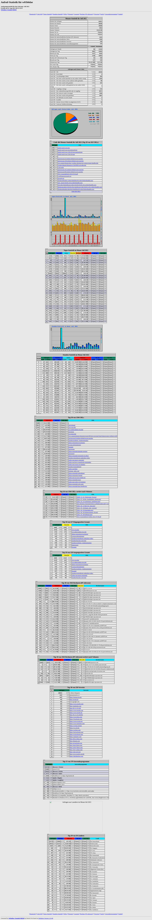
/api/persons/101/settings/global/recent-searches (71, 169)
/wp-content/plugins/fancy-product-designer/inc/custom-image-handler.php (78, 163)
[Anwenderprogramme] (111, 14)
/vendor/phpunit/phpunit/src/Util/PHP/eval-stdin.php (72, 165)
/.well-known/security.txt (64, 176)
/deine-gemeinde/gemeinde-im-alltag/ (79, 456)
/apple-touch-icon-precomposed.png (67, 150)
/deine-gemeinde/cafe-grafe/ (76, 484)
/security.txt (61, 178)
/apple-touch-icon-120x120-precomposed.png (70, 152)
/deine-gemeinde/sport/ (75, 480)
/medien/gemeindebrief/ (75, 466)
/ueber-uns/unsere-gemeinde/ (76, 460)
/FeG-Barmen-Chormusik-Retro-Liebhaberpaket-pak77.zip (93, 503)
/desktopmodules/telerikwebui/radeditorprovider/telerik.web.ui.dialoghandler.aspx (80, 187)
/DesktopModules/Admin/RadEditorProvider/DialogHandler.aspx (75, 180)
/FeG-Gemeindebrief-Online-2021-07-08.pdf (89, 517)
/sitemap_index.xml (74, 471)
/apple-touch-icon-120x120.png (66, 154)
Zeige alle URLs (76, 191)
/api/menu (71, 432)
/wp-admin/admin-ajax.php (76, 429)
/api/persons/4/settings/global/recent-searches (81, 438)
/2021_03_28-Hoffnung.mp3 (84, 514)
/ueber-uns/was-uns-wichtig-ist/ (77, 477)
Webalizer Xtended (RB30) (9, 10)
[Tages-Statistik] (47, 14)
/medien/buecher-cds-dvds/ (79, 540)
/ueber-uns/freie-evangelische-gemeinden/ (80, 462)
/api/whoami (72, 425)
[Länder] (120, 14)
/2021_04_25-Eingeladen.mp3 (85, 510)
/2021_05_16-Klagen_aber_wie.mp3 (87, 508)
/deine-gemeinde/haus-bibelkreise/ (78, 486)
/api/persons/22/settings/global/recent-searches (70, 158)
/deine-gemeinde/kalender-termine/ (78, 451)
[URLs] (65, 14)
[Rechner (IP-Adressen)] (86, 14)
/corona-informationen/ (75, 445)
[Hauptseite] (32, 14)
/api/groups (72, 449)
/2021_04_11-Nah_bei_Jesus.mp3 (86, 506)
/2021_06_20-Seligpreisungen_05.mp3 (87, 512)
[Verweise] (97, 14)
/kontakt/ (71, 447)
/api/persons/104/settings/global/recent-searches (71, 161)
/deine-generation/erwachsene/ (77, 442)
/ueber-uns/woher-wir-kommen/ (77, 482)
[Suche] (102, 14)
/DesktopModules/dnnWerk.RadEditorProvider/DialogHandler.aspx (76, 189)
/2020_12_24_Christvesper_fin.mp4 (86, 497)
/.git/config (61, 167)
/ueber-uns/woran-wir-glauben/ (77, 464)
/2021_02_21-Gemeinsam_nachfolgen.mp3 (88, 501)
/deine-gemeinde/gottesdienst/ (77, 473)
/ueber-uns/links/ (73, 469)
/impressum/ (75, 545)
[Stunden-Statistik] (57, 14)
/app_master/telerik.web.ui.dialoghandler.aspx (70, 182)
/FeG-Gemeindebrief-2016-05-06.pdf (68, 174)
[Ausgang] (76, 14)
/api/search (71, 453)
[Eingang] (70, 14)
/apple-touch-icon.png (64, 148)
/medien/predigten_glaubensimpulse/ (78, 440)
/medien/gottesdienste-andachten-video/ (79, 458)
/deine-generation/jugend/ (75, 475)
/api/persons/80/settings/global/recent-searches (70, 172)
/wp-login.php (72, 434)
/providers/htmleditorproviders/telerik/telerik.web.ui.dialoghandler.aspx (77, 185)
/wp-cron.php (72, 427)
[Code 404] (39, 14)
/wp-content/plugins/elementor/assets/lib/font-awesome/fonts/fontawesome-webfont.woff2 (93, 436)
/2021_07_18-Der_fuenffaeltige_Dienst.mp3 (89, 499)
